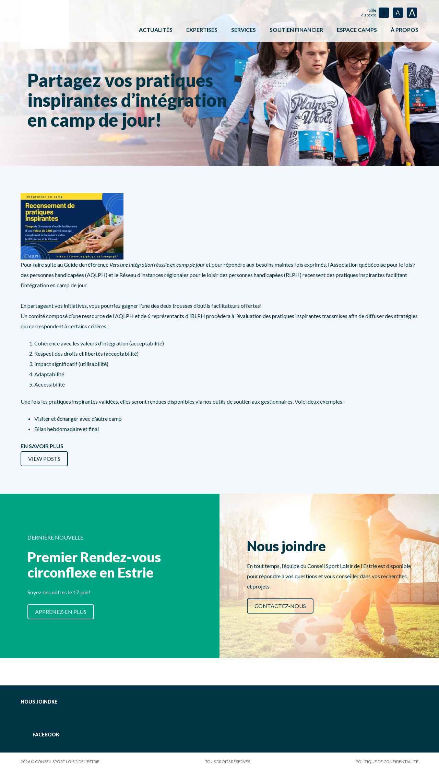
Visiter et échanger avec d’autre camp (78, 418)
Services (243, 29)
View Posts (44, 458)
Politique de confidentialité (387, 761)
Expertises (201, 29)
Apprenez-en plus (60, 611)
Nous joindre (39, 702)
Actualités (156, 29)
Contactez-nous (280, 606)
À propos (404, 29)
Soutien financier (296, 29)
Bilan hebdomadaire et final (66, 429)
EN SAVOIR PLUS (42, 446)
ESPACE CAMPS (357, 29)
